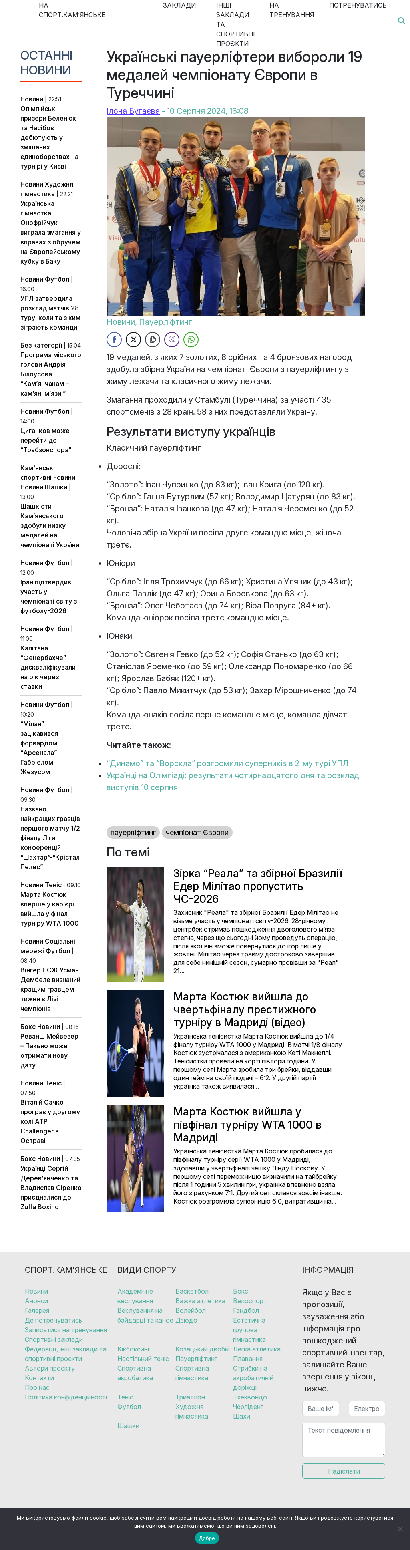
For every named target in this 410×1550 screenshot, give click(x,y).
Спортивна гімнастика (192, 1373)
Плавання (248, 1359)
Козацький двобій (202, 1349)
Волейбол (190, 1310)
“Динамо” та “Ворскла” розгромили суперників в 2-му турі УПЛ (227, 763)
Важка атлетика (200, 1301)
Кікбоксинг (133, 1349)
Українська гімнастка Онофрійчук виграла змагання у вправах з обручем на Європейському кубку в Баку (50, 232)
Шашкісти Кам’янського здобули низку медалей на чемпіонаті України (49, 525)
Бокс (28, 1027)
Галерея (37, 1310)
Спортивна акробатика (135, 1373)
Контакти (39, 1378)
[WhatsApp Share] (191, 339)
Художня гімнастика (191, 1411)
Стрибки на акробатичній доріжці (253, 1377)
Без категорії (41, 345)
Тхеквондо (250, 1397)
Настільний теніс (143, 1359)
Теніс (53, 885)
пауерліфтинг (133, 832)
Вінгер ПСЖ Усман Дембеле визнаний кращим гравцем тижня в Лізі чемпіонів (50, 989)
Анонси (36, 1301)
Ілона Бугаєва (133, 111)
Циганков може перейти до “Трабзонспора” (45, 440)
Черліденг (248, 1407)
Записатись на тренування (66, 1330)
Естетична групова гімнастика (249, 1329)
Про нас (37, 1387)
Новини (31, 99)
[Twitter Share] (133, 339)
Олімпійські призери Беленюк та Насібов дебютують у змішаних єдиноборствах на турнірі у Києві (49, 137)
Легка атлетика (257, 1349)
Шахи (241, 1416)
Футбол (57, 279)
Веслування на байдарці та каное (145, 1315)
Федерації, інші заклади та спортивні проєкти (66, 1354)
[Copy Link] (152, 339)
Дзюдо (186, 1320)
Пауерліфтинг (165, 322)
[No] (400, 1529)
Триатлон (190, 1397)
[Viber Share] (171, 339)
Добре (207, 1538)
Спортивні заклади (54, 1339)
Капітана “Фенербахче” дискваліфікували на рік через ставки (48, 667)
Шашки (56, 487)
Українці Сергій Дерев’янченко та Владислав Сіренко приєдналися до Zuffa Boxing (51, 1187)
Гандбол (246, 1310)
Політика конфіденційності (66, 1397)
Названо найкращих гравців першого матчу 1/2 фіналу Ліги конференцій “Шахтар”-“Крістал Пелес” (50, 838)
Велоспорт (250, 1301)
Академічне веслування (135, 1296)
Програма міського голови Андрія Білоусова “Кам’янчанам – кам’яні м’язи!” (50, 374)
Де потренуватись (53, 1320)
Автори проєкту (50, 1368)
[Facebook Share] (114, 339)
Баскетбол (192, 1291)
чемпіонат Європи (197, 832)
